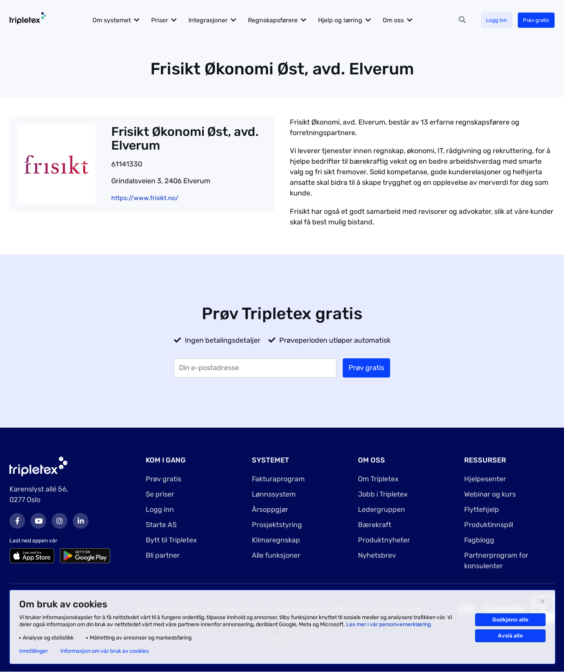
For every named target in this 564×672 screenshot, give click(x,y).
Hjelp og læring (345, 20)
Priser (164, 20)
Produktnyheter (384, 540)
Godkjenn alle (510, 619)
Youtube (38, 521)
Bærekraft (374, 524)
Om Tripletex (378, 479)
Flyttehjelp (481, 509)
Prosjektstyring (277, 524)
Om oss (398, 20)
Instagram (59, 521)
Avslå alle (510, 635)
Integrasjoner (213, 20)
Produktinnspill (488, 524)
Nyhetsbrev (377, 555)
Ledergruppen (381, 509)
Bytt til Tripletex (171, 540)
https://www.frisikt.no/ (145, 198)
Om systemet (117, 20)
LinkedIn (81, 521)
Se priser (160, 494)
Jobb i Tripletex (383, 494)
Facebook (17, 521)
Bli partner (163, 555)
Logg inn (493, 20)
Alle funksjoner (276, 555)
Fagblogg (479, 540)
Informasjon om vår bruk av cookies (104, 651)
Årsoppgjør (270, 509)
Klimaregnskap (276, 540)
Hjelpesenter (485, 479)
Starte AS (161, 524)
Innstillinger (33, 651)
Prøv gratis (535, 20)
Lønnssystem (274, 494)
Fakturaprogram (278, 479)
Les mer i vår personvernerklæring (388, 624)
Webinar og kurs (490, 494)
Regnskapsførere (278, 20)
